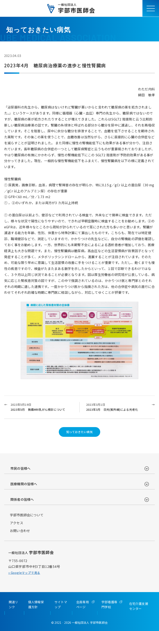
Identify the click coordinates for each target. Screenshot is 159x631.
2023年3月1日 (117, 407)
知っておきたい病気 (79, 432)
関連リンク (13, 604)
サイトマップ (60, 604)
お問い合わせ (20, 530)
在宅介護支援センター (138, 606)
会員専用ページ (82, 604)
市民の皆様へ (20, 468)
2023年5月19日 (42, 407)
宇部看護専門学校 (109, 604)
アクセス (16, 522)
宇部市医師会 (76, 8)
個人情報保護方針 (36, 604)
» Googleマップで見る (24, 573)
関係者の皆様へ (22, 499)
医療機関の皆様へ (23, 483)
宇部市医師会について (26, 514)
